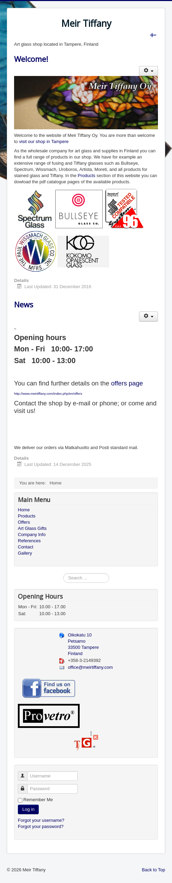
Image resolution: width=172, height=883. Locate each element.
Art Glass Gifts (32, 528)
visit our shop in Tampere (43, 141)
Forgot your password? (41, 826)
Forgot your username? (41, 820)
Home (24, 509)
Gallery (25, 553)
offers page (127, 383)
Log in (28, 809)
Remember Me (38, 799)
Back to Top (153, 869)
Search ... (63, 573)
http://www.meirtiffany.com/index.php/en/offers (48, 393)
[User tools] (148, 71)
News (23, 304)
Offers (24, 522)
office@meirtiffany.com (90, 667)
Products (86, 175)
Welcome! (31, 59)
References (29, 540)
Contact (25, 546)
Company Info (32, 534)
